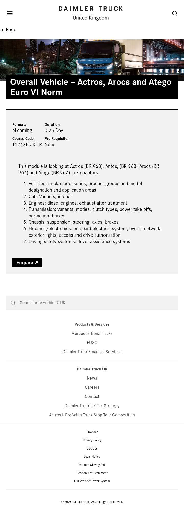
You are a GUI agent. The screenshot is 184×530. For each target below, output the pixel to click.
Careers (92, 405)
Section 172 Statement (92, 491)
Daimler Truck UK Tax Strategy (92, 423)
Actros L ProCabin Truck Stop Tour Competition (92, 433)
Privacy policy (92, 458)
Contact (92, 414)
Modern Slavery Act (92, 483)
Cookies (92, 466)
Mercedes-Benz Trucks (92, 351)
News (92, 396)
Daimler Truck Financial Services (92, 370)
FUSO (92, 360)
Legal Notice (92, 474)
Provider (92, 450)
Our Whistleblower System (92, 499)
